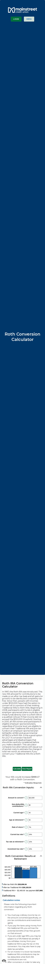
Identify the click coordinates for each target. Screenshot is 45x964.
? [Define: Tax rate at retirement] (26, 841)
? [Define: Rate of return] (26, 827)
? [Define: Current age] (26, 812)
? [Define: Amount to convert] (26, 797)
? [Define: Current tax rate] (26, 834)
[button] (22, 787)
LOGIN (16, 19)
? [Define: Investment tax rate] (26, 849)
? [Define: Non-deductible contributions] (26, 805)
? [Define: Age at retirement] (26, 820)
